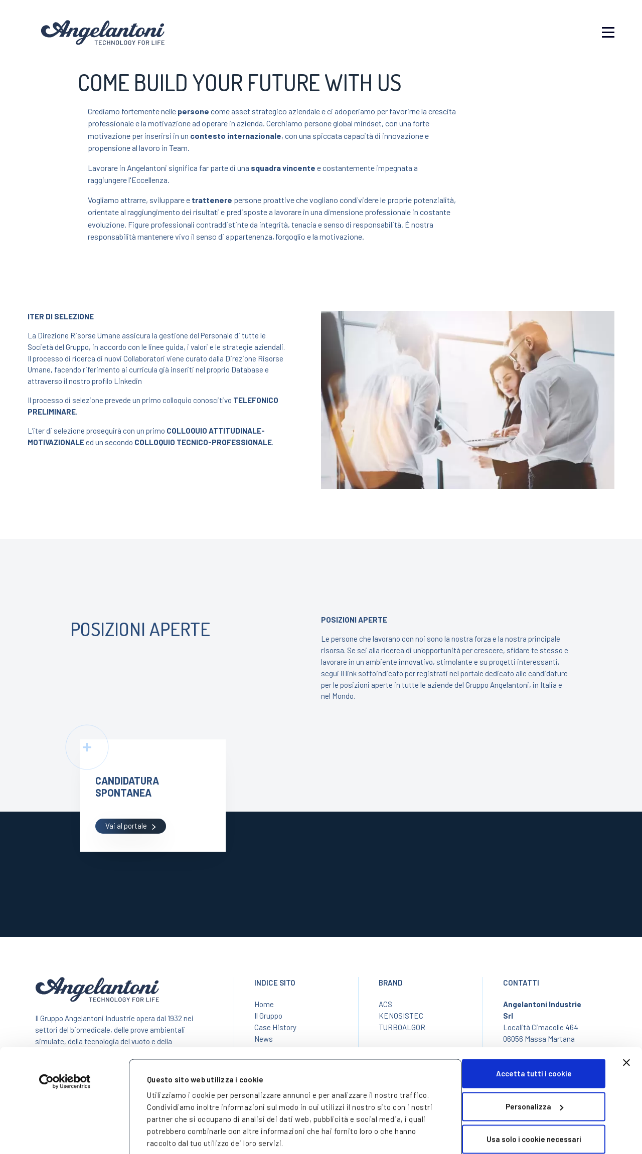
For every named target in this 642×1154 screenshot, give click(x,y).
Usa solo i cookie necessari (534, 1093)
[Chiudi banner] (626, 1016)
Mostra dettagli (175, 1128)
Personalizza (534, 1060)
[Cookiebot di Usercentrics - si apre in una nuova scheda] (65, 1035)
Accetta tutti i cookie (534, 1027)
